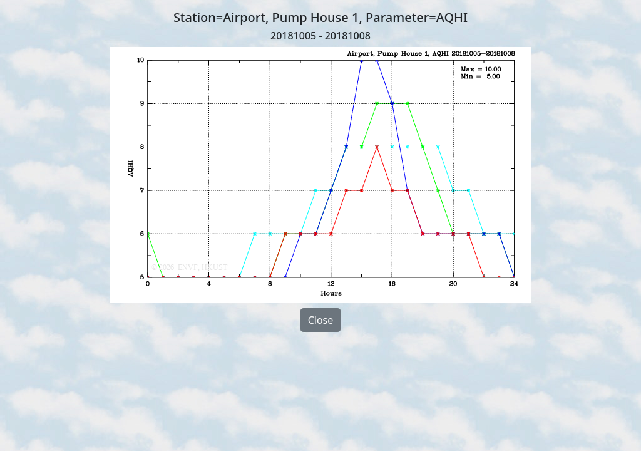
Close (321, 320)
